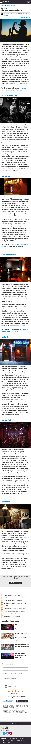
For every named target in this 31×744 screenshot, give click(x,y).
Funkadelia (5, 501)
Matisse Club (6, 420)
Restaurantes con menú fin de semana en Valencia (15, 604)
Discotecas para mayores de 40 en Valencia (13, 89)
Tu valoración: (15, 694)
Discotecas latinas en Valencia (12, 614)
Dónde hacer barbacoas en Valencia (13, 598)
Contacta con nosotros (24, 738)
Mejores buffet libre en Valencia (12, 617)
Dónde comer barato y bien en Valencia (14, 611)
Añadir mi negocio (15, 583)
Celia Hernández (8, 14)
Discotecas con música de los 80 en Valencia (22, 646)
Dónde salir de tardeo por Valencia (13, 601)
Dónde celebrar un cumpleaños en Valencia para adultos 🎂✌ (22, 637)
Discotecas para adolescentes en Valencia (15, 608)
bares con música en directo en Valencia (14, 245)
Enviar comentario (22, 701)
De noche (13, 5)
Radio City (5, 337)
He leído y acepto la (8, 701)
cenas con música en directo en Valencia (14, 330)
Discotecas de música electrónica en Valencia (22, 627)
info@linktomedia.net (8, 714)
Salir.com (3, 5)
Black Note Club (7, 176)
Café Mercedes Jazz (8, 254)
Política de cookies (6, 742)
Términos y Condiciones (7, 740)
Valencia (7, 3)
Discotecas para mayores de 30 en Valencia (20, 656)
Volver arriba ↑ (16, 723)
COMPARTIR (23, 2)
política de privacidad (7, 701)
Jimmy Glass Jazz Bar (9, 95)
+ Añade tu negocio (25, 17)
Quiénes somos (13, 738)
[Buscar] (29, 2)
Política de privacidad (19, 740)
